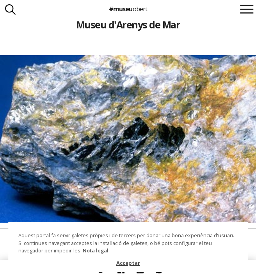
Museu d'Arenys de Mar (128, 24)
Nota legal (95, 250)
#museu (128, 9)
